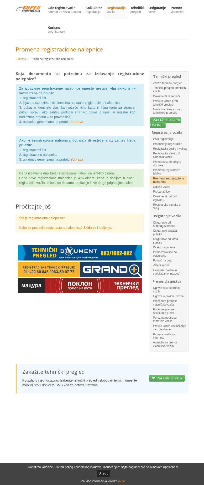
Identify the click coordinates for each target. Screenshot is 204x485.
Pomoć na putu (163, 260)
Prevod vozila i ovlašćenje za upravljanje (169, 327)
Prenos (177, 10)
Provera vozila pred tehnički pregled (165, 102)
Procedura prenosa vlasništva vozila (165, 302)
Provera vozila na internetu (164, 336)
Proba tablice (161, 191)
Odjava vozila (161, 187)
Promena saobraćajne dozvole (167, 163)
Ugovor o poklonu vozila (168, 296)
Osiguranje (157, 10)
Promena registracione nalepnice (168, 180)
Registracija (116, 10)
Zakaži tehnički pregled (168, 83)
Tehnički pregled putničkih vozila (169, 89)
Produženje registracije (167, 144)
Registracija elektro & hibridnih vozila (166, 155)
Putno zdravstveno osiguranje (165, 253)
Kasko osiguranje (164, 247)
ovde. (122, 481)
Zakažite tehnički (167, 378)
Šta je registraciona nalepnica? (42, 218)
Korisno (56, 30)
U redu (103, 473)
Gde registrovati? (64, 10)
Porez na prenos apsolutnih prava (163, 311)
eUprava (76, 122)
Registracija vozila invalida (170, 148)
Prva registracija (163, 139)
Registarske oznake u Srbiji (167, 206)
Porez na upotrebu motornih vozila (165, 319)
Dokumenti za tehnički (167, 96)
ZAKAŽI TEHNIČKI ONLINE (165, 122)
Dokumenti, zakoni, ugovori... (165, 198)
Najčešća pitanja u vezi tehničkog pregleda (168, 111)
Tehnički (137, 10)
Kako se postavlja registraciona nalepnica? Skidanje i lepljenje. (65, 228)
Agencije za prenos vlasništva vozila (165, 344)
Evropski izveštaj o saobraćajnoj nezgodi (166, 272)
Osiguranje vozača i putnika (165, 232)
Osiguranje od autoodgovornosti (164, 224)
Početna (21, 59)
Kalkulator (94, 10)
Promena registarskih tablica (166, 171)
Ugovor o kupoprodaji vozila (166, 289)
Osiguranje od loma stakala (165, 240)
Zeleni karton (161, 265)
